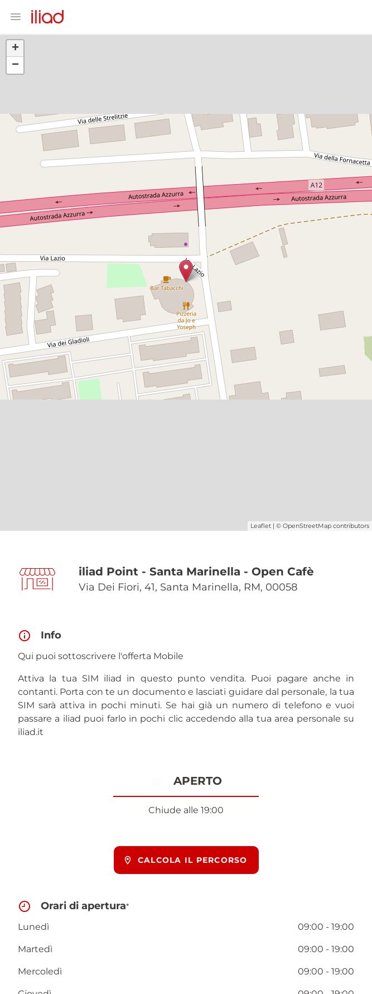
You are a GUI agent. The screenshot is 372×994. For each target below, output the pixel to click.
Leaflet (260, 526)
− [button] (15, 65)
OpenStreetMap (307, 526)
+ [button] (15, 48)
